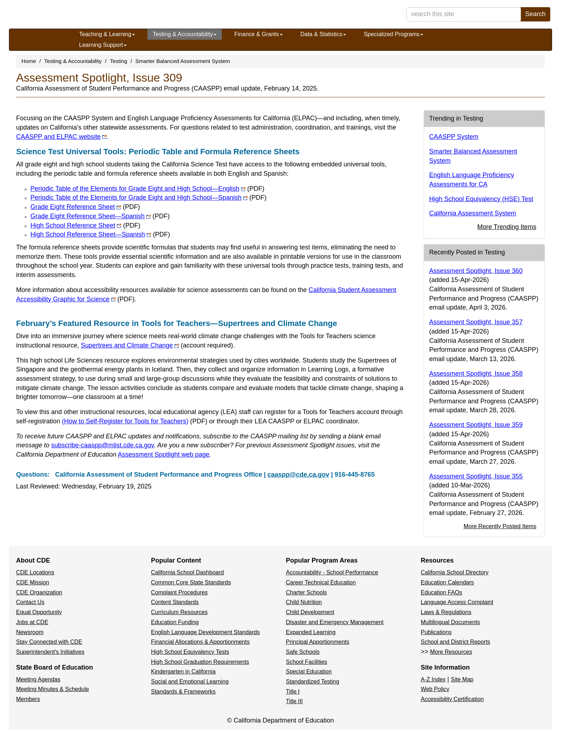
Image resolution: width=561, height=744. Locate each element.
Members (28, 699)
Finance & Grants (258, 34)
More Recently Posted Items (500, 526)
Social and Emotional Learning (190, 682)
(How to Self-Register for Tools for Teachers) (134, 421)
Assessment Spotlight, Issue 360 (476, 270)
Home (28, 61)
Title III (294, 701)
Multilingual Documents (450, 622)
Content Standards (175, 602)
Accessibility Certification (452, 699)
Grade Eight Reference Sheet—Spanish (100, 216)
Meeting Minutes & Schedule (52, 689)
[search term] (463, 14)
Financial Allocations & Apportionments (200, 642)
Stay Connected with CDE (49, 642)
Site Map (462, 679)
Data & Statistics (323, 34)
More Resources (451, 652)
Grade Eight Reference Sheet (85, 206)
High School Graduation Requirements (200, 662)
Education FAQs (441, 592)
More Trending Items (506, 226)
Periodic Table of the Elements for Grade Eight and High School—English (147, 188)
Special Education (309, 671)
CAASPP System (454, 136)
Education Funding (175, 622)
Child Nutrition (304, 602)
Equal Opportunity (39, 612)
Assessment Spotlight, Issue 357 (476, 322)
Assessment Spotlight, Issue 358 (476, 373)
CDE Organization (39, 592)
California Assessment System (472, 213)
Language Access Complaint (457, 602)
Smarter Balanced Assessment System (182, 61)
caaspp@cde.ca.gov (299, 474)
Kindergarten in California (183, 671)
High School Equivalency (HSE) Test (481, 199)
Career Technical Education (321, 582)
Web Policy (435, 689)
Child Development (310, 612)
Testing (118, 61)
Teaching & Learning (107, 34)
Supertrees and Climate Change (157, 345)
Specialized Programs (393, 34)
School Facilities (306, 662)
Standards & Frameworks (183, 692)
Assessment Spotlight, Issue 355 (476, 476)
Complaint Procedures (179, 592)
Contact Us (30, 602)
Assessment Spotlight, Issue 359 (476, 424)
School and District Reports (455, 642)
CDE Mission (32, 582)
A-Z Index (433, 679)
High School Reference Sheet (85, 225)
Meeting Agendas (38, 679)
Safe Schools (302, 652)
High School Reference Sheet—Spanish (100, 234)
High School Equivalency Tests (190, 652)
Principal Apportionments (317, 642)
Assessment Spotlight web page (163, 454)
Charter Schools (306, 592)
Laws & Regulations (446, 612)
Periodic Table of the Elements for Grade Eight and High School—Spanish (148, 197)
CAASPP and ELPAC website (61, 136)
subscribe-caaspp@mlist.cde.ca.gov (102, 445)
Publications (436, 632)
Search (535, 14)
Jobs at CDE (32, 622)
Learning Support (103, 45)
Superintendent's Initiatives (50, 652)
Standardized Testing (312, 682)
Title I (293, 692)
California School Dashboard (187, 572)
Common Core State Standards (191, 582)
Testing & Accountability (184, 34)
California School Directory (454, 572)
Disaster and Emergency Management (335, 622)
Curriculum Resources (179, 612)
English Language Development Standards (205, 632)
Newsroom (29, 632)
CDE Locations (35, 572)
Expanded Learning (311, 632)
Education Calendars (447, 582)
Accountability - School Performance (332, 572)
